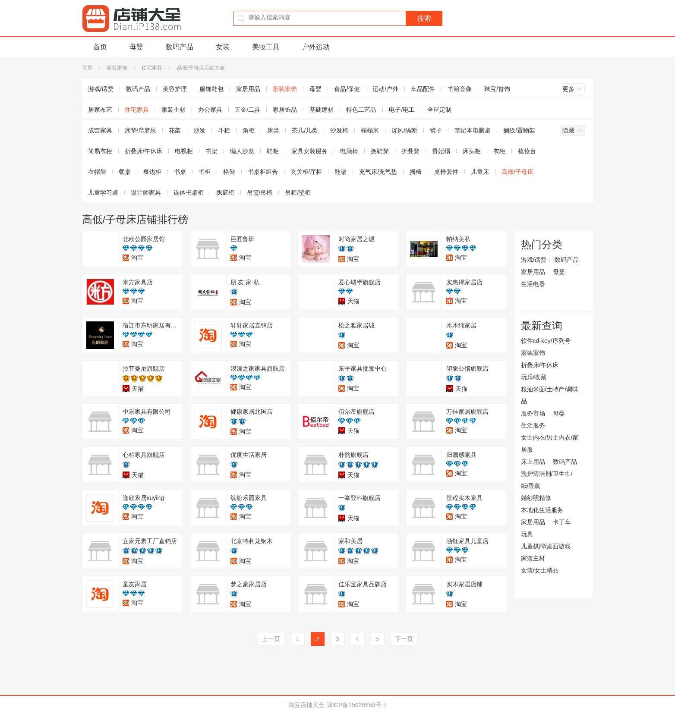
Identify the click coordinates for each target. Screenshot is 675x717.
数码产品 (179, 46)
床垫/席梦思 (141, 130)
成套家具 (100, 130)
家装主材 (173, 109)
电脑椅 (349, 151)
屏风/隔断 (404, 130)
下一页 (404, 638)
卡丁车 (562, 522)
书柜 (205, 171)
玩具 (527, 534)
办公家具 (210, 109)
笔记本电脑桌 (472, 130)
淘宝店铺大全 (306, 704)
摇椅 (416, 171)
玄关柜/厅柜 (306, 171)
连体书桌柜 (188, 192)
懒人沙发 (242, 151)
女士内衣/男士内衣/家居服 (550, 443)
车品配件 (423, 88)
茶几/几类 (305, 130)
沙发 (199, 130)
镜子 (436, 130)
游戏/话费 (101, 88)
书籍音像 (460, 88)
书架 (211, 151)
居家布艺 (100, 109)
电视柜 (184, 151)
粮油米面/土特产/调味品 (550, 395)
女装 (223, 46)
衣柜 (499, 151)
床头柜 (472, 151)
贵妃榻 (441, 151)
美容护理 (175, 88)
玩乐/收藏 (534, 377)
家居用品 (248, 88)
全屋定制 (439, 109)
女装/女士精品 (540, 570)
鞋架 (340, 171)
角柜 (249, 130)
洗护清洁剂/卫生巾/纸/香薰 (547, 479)
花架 (175, 130)
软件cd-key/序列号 (546, 340)
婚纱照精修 (536, 497)
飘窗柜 (225, 192)
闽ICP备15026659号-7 (356, 704)
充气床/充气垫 (378, 171)
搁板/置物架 (519, 130)
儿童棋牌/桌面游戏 (546, 546)
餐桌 (125, 171)
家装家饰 (117, 68)
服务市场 (533, 413)
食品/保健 (347, 88)
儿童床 (480, 171)
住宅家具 (152, 68)
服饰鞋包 (211, 88)
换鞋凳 (380, 151)
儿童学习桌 (103, 192)
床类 (273, 130)
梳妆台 (527, 151)
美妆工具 (266, 46)
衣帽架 (97, 171)
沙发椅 (339, 130)
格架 (229, 171)
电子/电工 (402, 109)
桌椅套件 (446, 171)
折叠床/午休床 (144, 151)
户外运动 (316, 46)
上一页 (271, 638)
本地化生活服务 (542, 509)
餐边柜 (152, 171)
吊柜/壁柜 (298, 192)
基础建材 (321, 109)
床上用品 (533, 461)
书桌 (180, 171)
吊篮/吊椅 (260, 192)
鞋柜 (273, 151)
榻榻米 (370, 130)
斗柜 (224, 130)
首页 (100, 46)
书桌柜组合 (263, 171)
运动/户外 (385, 88)
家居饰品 (285, 109)
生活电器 (533, 283)
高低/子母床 (517, 171)
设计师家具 (146, 192)
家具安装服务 (309, 151)
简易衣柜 (100, 151)
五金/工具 (248, 109)
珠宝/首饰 (497, 88)
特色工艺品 (361, 109)
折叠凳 (410, 151)
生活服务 (533, 425)
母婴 (136, 46)
